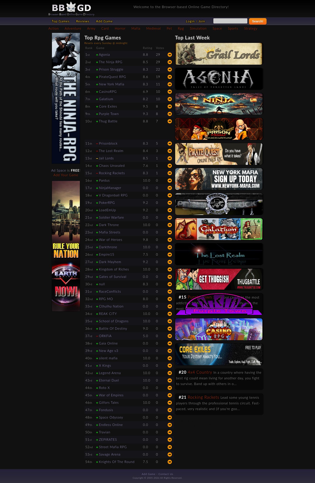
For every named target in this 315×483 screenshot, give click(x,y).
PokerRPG (107, 202)
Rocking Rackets (112, 173)
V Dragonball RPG (113, 195)
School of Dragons (114, 321)
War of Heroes (110, 240)
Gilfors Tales (109, 402)
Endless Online (111, 425)
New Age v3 (108, 351)
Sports (233, 28)
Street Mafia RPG (113, 447)
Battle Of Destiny (113, 328)
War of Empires (111, 395)
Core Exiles (108, 106)
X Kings (105, 365)
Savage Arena (110, 454)
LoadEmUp (107, 210)
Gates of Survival (113, 277)
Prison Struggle (111, 69)
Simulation (198, 28)
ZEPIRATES (108, 439)
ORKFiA (105, 336)
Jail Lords (106, 158)
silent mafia (108, 358)
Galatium (106, 99)
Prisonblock (108, 143)
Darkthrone (108, 247)
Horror (120, 28)
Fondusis (106, 410)
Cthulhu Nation (111, 306)
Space (217, 28)
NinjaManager (110, 188)
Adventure (73, 28)
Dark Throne (109, 225)
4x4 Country (200, 372)
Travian (104, 432)
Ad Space (58, 170)
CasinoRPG (108, 91)
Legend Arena (110, 373)
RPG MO (106, 299)
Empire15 (106, 254)
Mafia (135, 28)
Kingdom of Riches (114, 269)
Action (53, 28)
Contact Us (166, 474)
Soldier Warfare (111, 217)
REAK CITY (108, 314)
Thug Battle (108, 121)
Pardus (104, 180)
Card (105, 28)
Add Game (104, 21)
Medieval (153, 28)
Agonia (104, 54)
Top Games (61, 21)
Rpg (181, 28)
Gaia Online (108, 343)
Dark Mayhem (110, 262)
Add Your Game (65, 175)
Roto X (104, 388)
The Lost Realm (111, 151)
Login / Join (195, 21)
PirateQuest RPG (112, 77)
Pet (169, 28)
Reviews (82, 21)
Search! (257, 21)
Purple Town (109, 114)
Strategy (250, 28)
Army (91, 28)
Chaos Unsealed (112, 165)
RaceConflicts (110, 291)
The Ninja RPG (110, 62)
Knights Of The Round (117, 462)
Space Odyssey (111, 417)
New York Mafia (111, 84)
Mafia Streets (109, 232)
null (102, 284)
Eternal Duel (109, 380)
